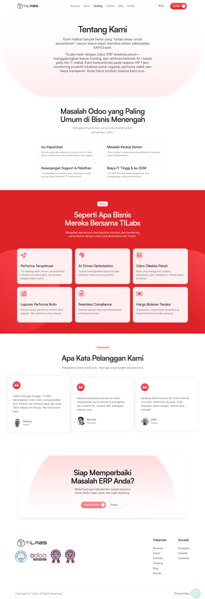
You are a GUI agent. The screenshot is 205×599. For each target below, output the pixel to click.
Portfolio (158, 558)
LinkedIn (183, 553)
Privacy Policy (182, 593)
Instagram (184, 548)
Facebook (183, 558)
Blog (155, 568)
